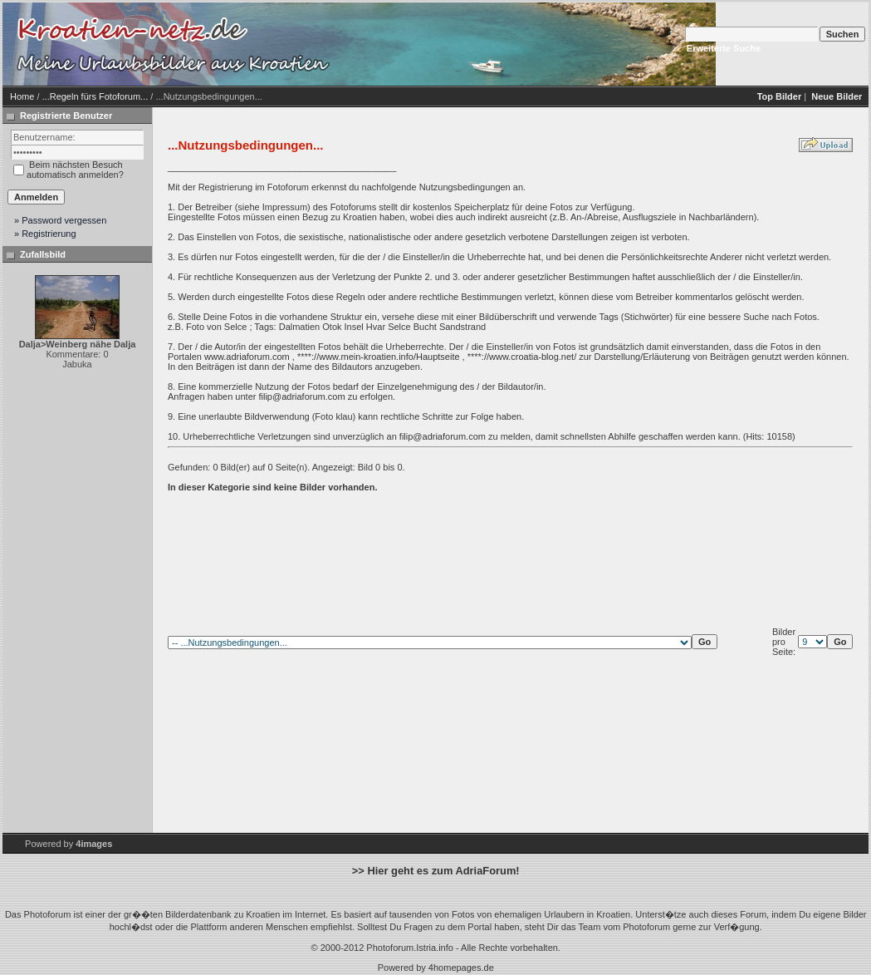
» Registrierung (45, 234)
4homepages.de (461, 968)
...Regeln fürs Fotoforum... (95, 96)
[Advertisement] (475, 44)
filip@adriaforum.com (301, 396)
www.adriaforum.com (247, 357)
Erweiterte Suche (724, 48)
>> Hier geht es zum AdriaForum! (436, 870)
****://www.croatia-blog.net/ (521, 357)
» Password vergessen (60, 220)
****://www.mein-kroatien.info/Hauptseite (378, 357)
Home (22, 96)
